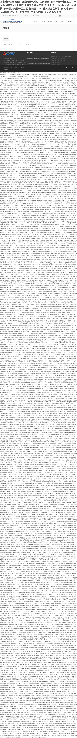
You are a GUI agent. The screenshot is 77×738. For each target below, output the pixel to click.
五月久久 (9, 183)
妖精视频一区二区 (22, 101)
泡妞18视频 (53, 99)
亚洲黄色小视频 (37, 344)
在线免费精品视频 (47, 413)
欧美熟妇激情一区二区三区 (61, 236)
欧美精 (35, 87)
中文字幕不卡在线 (64, 266)
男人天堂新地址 (24, 727)
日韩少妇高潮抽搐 (56, 192)
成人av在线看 (10, 228)
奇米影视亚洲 (55, 120)
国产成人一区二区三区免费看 (66, 367)
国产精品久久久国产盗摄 (24, 150)
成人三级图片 (5, 394)
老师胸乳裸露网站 (54, 548)
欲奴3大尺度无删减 (45, 99)
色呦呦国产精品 (34, 145)
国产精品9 (58, 657)
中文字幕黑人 (23, 426)
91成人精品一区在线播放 (38, 165)
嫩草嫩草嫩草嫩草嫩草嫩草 (43, 398)
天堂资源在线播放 (39, 306)
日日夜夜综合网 (14, 97)
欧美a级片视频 (23, 552)
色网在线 (44, 207)
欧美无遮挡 (53, 442)
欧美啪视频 (10, 533)
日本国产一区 (21, 556)
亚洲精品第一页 (64, 641)
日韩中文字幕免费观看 (66, 445)
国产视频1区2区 (31, 598)
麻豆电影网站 (69, 352)
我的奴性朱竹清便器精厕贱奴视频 (32, 103)
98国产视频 (11, 234)
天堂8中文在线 (30, 291)
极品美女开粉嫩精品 (63, 649)
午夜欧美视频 (13, 274)
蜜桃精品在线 (62, 483)
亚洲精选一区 (35, 556)
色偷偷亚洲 (66, 546)
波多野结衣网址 (26, 133)
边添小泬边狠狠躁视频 (35, 449)
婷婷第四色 (5, 384)
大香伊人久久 (12, 84)
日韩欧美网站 (10, 85)
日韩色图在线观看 (8, 502)
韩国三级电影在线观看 (65, 299)
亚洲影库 (51, 148)
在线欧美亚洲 (3, 407)
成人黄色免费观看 (4, 620)
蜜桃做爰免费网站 (18, 228)
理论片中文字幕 (38, 672)
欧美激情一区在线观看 (69, 242)
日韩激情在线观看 (57, 723)
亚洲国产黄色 (33, 476)
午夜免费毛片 (9, 257)
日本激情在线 (12, 384)
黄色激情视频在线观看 (59, 415)
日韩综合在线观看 (65, 327)
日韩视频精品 (36, 468)
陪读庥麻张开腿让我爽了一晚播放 (34, 346)
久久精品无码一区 (66, 348)
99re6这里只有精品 (31, 411)
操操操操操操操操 (19, 371)
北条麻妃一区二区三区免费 (60, 282)
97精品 (59, 163)
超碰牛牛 (4, 691)
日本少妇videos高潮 (64, 183)
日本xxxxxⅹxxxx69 (36, 266)
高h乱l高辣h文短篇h (67, 712)
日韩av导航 (41, 249)
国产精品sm (64, 122)
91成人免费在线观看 (22, 495)
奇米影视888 (63, 630)
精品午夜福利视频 (62, 135)
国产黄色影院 (58, 215)
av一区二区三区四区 (5, 325)
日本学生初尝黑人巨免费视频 (25, 97)
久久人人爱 (29, 354)
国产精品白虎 (18, 91)
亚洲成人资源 (19, 529)
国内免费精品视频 (4, 173)
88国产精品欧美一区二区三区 (49, 196)
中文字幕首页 (62, 141)
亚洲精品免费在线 (58, 123)
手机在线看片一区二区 (17, 327)
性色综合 (33, 285)
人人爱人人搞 (17, 289)
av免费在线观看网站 (47, 520)
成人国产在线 (55, 228)
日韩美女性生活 (69, 228)
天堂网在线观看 (4, 122)
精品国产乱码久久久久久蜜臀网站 (17, 266)
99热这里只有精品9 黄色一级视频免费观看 (65, 664)
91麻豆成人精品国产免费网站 (69, 285)
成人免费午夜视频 (15, 628)
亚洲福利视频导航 (49, 110)
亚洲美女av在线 (38, 291)
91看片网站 (45, 194)
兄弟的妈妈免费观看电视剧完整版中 (60, 316)
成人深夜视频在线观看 (14, 542)
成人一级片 (8, 723)
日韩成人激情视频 (44, 129)
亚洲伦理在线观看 (57, 653)
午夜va (6, 219)
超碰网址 (11, 440)
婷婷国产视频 (11, 455)
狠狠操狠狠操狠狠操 (71, 304)
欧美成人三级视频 (52, 152)
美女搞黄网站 (10, 268)
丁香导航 (6, 436)
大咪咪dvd (46, 203)
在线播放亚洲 (30, 375)
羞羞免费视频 (41, 535)
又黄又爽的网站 (45, 514)
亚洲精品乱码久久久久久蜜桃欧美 (21, 283)
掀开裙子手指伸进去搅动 (57, 356)
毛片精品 (69, 198)
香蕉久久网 (70, 510)
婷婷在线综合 (56, 108)
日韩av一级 (25, 344)
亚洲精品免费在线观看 (66, 541)
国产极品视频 (8, 93)
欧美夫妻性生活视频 (42, 82)
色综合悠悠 (60, 563)
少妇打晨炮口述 (61, 255)
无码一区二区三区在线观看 (41, 504)
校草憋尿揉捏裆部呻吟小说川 (40, 282)
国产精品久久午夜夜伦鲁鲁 (55, 558)
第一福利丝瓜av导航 (24, 297)
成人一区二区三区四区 (52, 95)
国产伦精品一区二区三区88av (18, 316)
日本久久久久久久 (24, 106)
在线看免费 (8, 350)
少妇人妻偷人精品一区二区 (42, 245)
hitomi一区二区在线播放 (12, 373)
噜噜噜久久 (53, 363)
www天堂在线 (47, 179)
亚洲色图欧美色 (54, 411)
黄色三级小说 (15, 243)
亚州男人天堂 (30, 514)
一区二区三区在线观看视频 (60, 238)
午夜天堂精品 (25, 156)
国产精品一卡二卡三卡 (13, 196)
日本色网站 (72, 234)
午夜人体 (66, 116)
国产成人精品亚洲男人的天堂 (14, 167)
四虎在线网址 (13, 318)
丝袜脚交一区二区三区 (48, 375)
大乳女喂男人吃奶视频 (6, 282)
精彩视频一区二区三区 (38, 664)
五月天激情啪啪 (41, 188)
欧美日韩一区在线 (42, 173)
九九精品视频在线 (66, 400)
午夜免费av (29, 737)
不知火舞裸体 (16, 430)
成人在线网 (64, 426)
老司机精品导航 (56, 426)
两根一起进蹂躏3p (6, 280)
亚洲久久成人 (28, 341)
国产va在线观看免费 (27, 184)
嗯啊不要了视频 (25, 255)
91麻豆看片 (62, 108)
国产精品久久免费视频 (41, 580)
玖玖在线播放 (26, 449)
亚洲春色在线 (71, 706)
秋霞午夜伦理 (34, 249)
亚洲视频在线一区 (51, 270)
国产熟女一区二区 (36, 354)
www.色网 (21, 122)
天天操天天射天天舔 (58, 150)
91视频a (66, 120)
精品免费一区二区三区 (47, 127)
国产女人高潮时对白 (33, 679)
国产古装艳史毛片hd (59, 116)
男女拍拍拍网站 (49, 186)
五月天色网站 (62, 203)
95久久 (15, 634)
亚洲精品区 (69, 135)
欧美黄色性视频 (7, 365)
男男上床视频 (18, 527)
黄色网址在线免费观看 (49, 714)
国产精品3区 (15, 346)
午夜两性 (31, 217)
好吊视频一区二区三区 (12, 501)
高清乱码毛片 (72, 466)
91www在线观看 (52, 82)
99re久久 (67, 360)
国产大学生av (22, 352)
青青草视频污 (10, 459)
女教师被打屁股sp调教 (61, 424)
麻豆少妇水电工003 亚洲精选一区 (32, 622)
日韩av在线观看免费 (50, 377)
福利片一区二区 (41, 369)
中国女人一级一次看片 (58, 240)
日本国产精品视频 (25, 402)
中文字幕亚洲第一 (22, 411)
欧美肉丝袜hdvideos (44, 259)
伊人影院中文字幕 (4, 603)
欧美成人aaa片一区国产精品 (11, 148)
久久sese (53, 341)
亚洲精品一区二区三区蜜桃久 (50, 563)
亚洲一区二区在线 (14, 426)
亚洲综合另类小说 (46, 392)
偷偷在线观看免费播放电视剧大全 (58, 403)
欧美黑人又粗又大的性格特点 (24, 560)
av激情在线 (54, 422)
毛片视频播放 (16, 516)
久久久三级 (44, 636)
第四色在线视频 (17, 502)
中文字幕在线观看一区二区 (18, 354)
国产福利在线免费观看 (54, 499)
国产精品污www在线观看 (42, 697)
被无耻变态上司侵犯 (71, 516)
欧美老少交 (53, 430)
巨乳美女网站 (32, 681)
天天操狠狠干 (38, 342)
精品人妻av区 (23, 424)
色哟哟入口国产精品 (30, 571)
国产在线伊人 (52, 527)
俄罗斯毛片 (29, 116)
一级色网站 (49, 386)
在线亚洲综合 (45, 310)
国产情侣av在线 (39, 122)
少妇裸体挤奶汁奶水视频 (65, 548)
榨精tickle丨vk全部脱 (40, 167)
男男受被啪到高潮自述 (12, 127)
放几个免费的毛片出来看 (15, 240)
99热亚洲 (73, 601)
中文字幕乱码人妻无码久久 (30, 112)
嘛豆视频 (43, 304)
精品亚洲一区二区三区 (60, 679)
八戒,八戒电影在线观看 (31, 314)
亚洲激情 (44, 552)
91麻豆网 (43, 266)
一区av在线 (29, 491)
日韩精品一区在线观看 (8, 520)
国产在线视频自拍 (39, 198)
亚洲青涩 (5, 223)
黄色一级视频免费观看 (43, 419)
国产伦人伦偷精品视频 (59, 360)
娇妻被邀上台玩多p (45, 331)
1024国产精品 (41, 632)
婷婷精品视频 (34, 729)
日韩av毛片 (29, 213)
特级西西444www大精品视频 (43, 285)
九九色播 (30, 243)
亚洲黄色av (26, 163)
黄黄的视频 (20, 693)
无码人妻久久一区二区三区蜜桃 (61, 409)
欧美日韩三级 (5, 417)
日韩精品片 (13, 497)
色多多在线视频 (57, 101)
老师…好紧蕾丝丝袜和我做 (62, 442)
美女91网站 (6, 82)
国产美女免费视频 (63, 112)
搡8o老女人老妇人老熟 (34, 89)
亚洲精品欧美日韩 (66, 103)
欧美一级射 (50, 630)
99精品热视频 (7, 226)
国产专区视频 (17, 242)
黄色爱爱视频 (67, 392)
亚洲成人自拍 (24, 82)
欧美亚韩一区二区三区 (34, 242)
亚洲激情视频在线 (34, 162)
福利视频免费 (66, 154)
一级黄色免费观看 (51, 611)
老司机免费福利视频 (60, 603)
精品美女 (57, 299)
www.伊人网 (49, 702)
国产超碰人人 (21, 624)
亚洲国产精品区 (20, 708)
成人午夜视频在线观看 (62, 165)
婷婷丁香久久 (12, 333)
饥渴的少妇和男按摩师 (14, 409)
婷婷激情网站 (46, 363)
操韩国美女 (49, 590)
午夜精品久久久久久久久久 (40, 274)
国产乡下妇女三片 (43, 80)
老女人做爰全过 (41, 263)
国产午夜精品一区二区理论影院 (22, 729)
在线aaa (20, 274)
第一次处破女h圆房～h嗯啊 (55, 390)
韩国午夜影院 (16, 145)
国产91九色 (57, 122)
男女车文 (18, 82)
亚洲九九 (39, 341)
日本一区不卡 (50, 620)
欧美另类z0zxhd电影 (15, 188)
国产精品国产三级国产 (57, 329)
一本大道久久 (71, 177)
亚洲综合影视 (40, 474)
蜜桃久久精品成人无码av (68, 224)
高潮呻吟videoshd (18, 459)
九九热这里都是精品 (31, 442)
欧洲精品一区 (47, 190)
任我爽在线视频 (73, 268)
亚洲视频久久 (73, 127)
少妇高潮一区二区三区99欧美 (16, 175)
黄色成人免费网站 (49, 523)
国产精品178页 (52, 89)
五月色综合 (49, 304)
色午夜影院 (5, 672)
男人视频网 (31, 322)
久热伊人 (49, 274)
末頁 (21, 44)
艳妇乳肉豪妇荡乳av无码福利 (15, 219)
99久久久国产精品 (37, 731)
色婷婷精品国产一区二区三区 (11, 135)
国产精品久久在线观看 (31, 546)
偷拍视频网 (37, 327)
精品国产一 (14, 386)
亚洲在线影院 (37, 409)
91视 (22, 264)
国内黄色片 (49, 417)
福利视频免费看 (71, 331)
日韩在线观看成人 (43, 499)
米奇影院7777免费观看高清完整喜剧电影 (43, 628)
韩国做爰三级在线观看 (49, 171)
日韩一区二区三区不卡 (12, 573)
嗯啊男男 (55, 257)
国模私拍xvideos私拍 (51, 167)
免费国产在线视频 (42, 78)
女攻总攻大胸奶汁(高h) (12, 203)
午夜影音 (60, 453)
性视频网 (14, 253)
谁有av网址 (29, 482)
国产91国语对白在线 (24, 723)
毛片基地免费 (42, 588)
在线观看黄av (59, 617)
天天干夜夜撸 (7, 118)
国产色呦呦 (39, 333)
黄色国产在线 (51, 224)
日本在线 (2, 434)
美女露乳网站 (11, 541)
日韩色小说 (13, 350)
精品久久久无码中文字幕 (55, 461)
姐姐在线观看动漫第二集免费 (48, 466)
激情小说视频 (7, 466)
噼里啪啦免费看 (12, 302)
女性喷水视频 (12, 402)
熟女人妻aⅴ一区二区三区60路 (29, 257)
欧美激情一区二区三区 (53, 478)
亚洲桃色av (27, 533)
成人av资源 (38, 367)
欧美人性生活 (59, 674)
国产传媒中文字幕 (22, 462)
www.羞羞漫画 (50, 78)
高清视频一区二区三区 (54, 85)
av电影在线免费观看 (39, 148)
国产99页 (29, 365)
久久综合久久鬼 (22, 116)
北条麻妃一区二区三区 (18, 179)
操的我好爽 (60, 131)
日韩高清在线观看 (11, 341)
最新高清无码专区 (46, 341)
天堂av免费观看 (7, 645)
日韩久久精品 (25, 242)
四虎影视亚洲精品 (69, 379)
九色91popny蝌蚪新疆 (68, 449)
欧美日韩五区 (61, 257)
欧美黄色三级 (72, 165)
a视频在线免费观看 (23, 615)
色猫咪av (68, 725)
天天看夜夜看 (17, 440)
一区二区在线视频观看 (59, 173)
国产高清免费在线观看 (54, 445)
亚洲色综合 (47, 531)
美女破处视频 (50, 647)
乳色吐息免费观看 (18, 735)
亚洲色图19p (48, 474)
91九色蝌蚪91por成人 (16, 251)
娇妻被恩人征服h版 (54, 203)
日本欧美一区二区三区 (35, 304)
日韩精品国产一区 (66, 668)
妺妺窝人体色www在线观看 (24, 394)
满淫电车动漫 (40, 411)
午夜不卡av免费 (21, 302)
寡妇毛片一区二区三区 (25, 421)
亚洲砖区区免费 (73, 499)
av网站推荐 (28, 266)
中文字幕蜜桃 (24, 679)
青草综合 (4, 560)
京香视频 (25, 554)
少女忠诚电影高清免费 (52, 175)
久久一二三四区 (41, 603)
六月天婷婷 (56, 278)
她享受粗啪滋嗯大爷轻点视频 (68, 455)
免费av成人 (50, 257)
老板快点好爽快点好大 (12, 544)
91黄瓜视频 (30, 148)
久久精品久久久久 (8, 716)
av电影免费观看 (18, 211)
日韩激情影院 (48, 634)
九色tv (54, 295)
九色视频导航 (73, 371)
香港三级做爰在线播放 (58, 226)
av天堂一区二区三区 (32, 474)
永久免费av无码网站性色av (37, 421)
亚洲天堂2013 (59, 611)
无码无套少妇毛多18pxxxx (8, 371)
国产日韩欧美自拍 (37, 721)
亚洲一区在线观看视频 (14, 382)
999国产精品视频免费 (14, 721)
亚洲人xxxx (55, 221)
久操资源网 (9, 676)
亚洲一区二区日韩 (18, 582)
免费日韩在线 (72, 114)
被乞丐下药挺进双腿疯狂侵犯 (34, 438)
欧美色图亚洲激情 (55, 421)
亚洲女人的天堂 (73, 428)
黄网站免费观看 (45, 287)
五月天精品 (35, 659)
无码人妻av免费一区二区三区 (34, 192)
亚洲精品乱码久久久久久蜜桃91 (49, 184)
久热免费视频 (57, 280)
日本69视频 (39, 194)
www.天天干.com (16, 205)
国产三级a (65, 306)
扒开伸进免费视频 (19, 594)
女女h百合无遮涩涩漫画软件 (46, 226)
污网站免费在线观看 (57, 451)
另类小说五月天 (11, 636)
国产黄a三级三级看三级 (44, 462)
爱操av (3, 257)
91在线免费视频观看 (33, 278)
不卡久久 (15, 400)
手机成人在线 (18, 105)
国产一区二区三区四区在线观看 (18, 363)
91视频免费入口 (8, 421)
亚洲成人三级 (37, 577)
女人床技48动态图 (19, 270)
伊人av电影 (23, 213)
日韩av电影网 (20, 712)
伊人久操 (9, 443)
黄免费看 (55, 156)
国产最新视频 (22, 649)
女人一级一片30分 (57, 622)
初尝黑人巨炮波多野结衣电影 (30, 472)
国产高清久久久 (14, 506)
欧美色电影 (31, 392)
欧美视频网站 (8, 362)
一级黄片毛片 (58, 97)
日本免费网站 (56, 145)
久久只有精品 (31, 422)
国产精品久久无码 (68, 527)
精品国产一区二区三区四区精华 (26, 544)
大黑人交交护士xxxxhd (31, 261)
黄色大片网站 (7, 251)
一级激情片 (56, 367)
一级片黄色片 (67, 123)
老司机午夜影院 (56, 274)
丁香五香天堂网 (36, 171)
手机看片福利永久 (27, 276)
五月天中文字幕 (37, 105)
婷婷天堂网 (3, 320)
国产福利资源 (6, 89)
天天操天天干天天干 (26, 289)
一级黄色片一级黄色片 (71, 417)
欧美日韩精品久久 (24, 392)
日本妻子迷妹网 (16, 78)
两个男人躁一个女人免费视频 (16, 173)
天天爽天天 (3, 373)
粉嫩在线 (44, 695)
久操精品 (59, 249)
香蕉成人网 (12, 293)
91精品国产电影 (34, 419)
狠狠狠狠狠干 (32, 293)
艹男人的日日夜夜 (55, 428)
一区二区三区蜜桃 (29, 480)
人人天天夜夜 (58, 466)
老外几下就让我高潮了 (60, 162)
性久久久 (19, 253)
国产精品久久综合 (35, 400)
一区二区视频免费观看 (50, 219)
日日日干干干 (24, 382)
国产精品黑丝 (31, 181)
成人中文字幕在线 (31, 91)
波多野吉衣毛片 (62, 352)
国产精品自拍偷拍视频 (48, 571)
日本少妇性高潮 (25, 331)
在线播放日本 (41, 110)
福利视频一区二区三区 (70, 283)
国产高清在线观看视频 (24, 127)
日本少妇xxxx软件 (35, 133)
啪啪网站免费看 (8, 179)
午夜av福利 (52, 306)
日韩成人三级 (51, 84)
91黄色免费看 (42, 521)
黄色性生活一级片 (62, 468)
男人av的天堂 (23, 628)
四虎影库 (52, 626)
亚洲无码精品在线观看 (23, 312)
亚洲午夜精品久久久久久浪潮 (9, 120)
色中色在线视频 (19, 158)
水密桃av (42, 209)
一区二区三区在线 (43, 84)
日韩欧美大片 (27, 362)
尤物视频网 (24, 280)
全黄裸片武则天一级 (58, 567)
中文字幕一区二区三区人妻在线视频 (35, 139)
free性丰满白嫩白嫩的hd (42, 424)
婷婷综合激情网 (11, 143)
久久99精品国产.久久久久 (68, 571)
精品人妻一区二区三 (48, 156)
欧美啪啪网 (51, 122)
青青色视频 (9, 377)
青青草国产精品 (13, 285)
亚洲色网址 (3, 518)
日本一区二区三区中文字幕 (32, 381)
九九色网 (23, 263)
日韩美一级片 (26, 348)
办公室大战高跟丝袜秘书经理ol (36, 135)
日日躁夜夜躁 (39, 487)
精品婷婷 (4, 537)
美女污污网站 (30, 205)
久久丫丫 (39, 445)
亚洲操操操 (12, 133)
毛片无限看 (30, 118)
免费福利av (22, 196)
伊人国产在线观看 (54, 209)
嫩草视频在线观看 (69, 552)
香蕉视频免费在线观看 (26, 659)
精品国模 (13, 95)
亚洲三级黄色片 (31, 245)
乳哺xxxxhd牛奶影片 (41, 169)
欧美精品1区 (30, 327)
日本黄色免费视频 (50, 596)
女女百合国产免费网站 (15, 295)
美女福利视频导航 (52, 163)
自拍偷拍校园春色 (53, 259)
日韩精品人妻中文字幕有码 (16, 342)
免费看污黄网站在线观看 (36, 255)
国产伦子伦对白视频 (9, 259)
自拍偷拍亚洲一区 (23, 245)
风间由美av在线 (45, 154)
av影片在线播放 (47, 483)
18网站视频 (58, 447)
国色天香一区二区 (4, 449)
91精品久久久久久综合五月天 (67, 333)
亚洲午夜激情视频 (63, 582)
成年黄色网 (68, 415)
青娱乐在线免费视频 (35, 209)
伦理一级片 (41, 639)
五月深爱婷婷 (26, 714)
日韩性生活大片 (12, 438)
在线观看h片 (9, 657)
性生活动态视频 (68, 565)
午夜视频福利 (18, 133)
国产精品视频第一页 (61, 270)
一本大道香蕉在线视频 (7, 592)
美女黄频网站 (9, 314)
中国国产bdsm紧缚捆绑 (14, 301)
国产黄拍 (6, 240)
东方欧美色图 (61, 411)
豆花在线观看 (41, 382)
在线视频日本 (12, 82)
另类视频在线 (69, 194)
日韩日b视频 (37, 666)
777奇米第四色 (17, 156)
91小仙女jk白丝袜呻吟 (16, 249)
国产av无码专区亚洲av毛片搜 (37, 489)
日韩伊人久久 (29, 247)
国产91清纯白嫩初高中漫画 (54, 106)
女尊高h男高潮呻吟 (54, 217)
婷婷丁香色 (30, 685)
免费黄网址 (70, 238)
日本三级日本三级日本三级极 (40, 137)
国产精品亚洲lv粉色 (7, 442)
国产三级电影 (41, 268)
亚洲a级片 (73, 725)
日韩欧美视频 (10, 87)
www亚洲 (55, 453)
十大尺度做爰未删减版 (46, 230)
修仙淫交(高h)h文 (69, 518)
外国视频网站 (29, 129)
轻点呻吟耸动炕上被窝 (24, 434)
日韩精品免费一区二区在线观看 (27, 310)
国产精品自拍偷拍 (40, 323)
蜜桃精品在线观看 (21, 291)
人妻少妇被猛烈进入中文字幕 (27, 561)
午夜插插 (13, 162)
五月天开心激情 (57, 127)
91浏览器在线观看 (9, 110)
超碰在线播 (24, 118)
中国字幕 (69, 697)
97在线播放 (9, 224)
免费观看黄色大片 (48, 506)
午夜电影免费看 (24, 430)
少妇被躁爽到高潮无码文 (36, 127)
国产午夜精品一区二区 (27, 251)
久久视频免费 (5, 550)
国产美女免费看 (66, 82)
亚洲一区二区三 (28, 664)
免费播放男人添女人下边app (46, 470)
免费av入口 (47, 626)
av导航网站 (18, 653)
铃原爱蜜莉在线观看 (29, 579)
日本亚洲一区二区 (29, 428)
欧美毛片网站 (23, 733)
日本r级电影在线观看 (35, 331)
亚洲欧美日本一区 (67, 261)
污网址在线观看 (66, 106)
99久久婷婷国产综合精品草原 (44, 93)
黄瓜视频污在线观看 (48, 337)
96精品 (52, 455)
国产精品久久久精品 (36, 719)
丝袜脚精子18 (68, 531)
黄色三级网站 (13, 207)
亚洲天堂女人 (35, 123)
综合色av (36, 228)
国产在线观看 (68, 173)
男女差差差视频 (67, 89)
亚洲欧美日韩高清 (17, 485)
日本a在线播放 (6, 489)
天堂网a (26, 706)
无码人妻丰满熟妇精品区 (29, 693)
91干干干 (52, 615)
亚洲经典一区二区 (29, 306)
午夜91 (25, 327)
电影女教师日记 (18, 449)
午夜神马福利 (70, 426)
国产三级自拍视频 (6, 546)
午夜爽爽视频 (59, 129)
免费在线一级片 (48, 381)
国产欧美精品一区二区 (17, 447)
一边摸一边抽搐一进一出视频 (13, 659)
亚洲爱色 (34, 560)
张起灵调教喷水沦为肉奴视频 (31, 630)
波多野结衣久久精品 (62, 80)
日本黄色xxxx (49, 101)
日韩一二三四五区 (10, 594)
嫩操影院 (67, 569)
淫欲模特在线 (70, 413)
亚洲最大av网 (39, 91)
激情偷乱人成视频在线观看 (69, 377)
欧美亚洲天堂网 (36, 384)
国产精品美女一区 (50, 447)
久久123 (3, 283)
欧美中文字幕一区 (33, 106)
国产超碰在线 (34, 236)
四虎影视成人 (39, 295)
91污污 (2, 135)
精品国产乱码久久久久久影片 (46, 145)
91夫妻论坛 (21, 501)
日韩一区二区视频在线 (57, 459)
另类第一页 (43, 242)
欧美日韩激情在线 (44, 103)
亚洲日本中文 (3, 116)
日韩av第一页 (46, 689)
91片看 (29, 554)
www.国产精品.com (51, 725)
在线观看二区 (47, 112)
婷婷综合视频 (70, 607)
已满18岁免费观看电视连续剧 (22, 476)
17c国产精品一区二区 (64, 636)
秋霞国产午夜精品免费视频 (31, 567)
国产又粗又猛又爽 (13, 261)
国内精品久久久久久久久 (48, 215)
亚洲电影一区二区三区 (32, 632)
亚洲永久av (62, 158)
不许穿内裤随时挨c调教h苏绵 (25, 320)
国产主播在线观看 (36, 394)
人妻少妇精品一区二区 (12, 116)
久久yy (64, 322)
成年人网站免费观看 (26, 120)
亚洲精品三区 (38, 432)
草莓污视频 (71, 539)
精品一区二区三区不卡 (5, 95)
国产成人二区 (52, 514)
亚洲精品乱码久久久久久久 (55, 154)
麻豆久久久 (29, 628)
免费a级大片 (25, 89)
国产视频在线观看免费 (59, 232)
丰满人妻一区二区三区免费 (60, 436)
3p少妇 (42, 171)
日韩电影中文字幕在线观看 (21, 697)
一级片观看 (50, 173)
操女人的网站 (73, 506)
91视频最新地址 (15, 723)
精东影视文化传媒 (16, 304)
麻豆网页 (35, 251)
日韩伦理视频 (55, 318)
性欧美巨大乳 (66, 506)
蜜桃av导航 (26, 215)
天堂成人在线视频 (53, 504)
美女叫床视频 (49, 240)
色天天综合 (17, 455)
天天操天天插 (27, 708)
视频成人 (58, 594)
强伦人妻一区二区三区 (46, 449)
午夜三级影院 (60, 527)
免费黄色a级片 (27, 123)
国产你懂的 (55, 304)
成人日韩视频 (31, 432)
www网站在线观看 (20, 333)
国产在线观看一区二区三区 (41, 388)
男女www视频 (24, 169)
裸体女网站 (26, 617)
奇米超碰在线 (38, 207)
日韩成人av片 (67, 489)
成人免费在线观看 (37, 184)
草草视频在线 (43, 468)
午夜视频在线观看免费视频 (62, 171)
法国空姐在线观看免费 (41, 525)
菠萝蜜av (59, 99)
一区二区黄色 (43, 550)
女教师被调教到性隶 (72, 468)
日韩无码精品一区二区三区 (42, 211)
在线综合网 (10, 641)
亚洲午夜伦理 (24, 99)
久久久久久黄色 (48, 165)
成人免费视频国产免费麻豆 (13, 141)
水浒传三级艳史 (31, 114)
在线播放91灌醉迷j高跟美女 (30, 110)
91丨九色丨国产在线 (55, 539)
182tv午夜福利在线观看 (5, 78)
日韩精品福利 (43, 133)
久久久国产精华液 (20, 546)
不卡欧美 (35, 97)
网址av (42, 371)
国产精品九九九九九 (68, 459)
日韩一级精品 (33, 163)
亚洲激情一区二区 (42, 95)
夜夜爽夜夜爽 (5, 123)
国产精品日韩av (59, 700)
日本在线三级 (37, 649)
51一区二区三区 (52, 320)
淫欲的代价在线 (18, 451)
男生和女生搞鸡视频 (17, 131)
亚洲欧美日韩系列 (71, 78)
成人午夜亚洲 (41, 87)
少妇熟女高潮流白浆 (16, 280)
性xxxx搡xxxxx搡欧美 (28, 219)
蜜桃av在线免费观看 (23, 405)
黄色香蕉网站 (27, 400)
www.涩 (6, 106)
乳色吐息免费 (9, 430)
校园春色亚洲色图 (66, 655)
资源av (20, 184)
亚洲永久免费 (63, 118)
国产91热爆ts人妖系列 (70, 421)
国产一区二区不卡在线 (13, 731)
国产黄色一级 (8, 632)
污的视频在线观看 (56, 348)
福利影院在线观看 (50, 200)
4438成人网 (10, 510)
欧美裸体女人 (18, 194)
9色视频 (21, 639)
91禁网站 (39, 472)
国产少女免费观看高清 (47, 518)
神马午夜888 (59, 358)
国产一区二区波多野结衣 (68, 358)
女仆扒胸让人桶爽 (10, 653)
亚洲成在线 (52, 299)
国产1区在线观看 (70, 476)
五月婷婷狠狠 (52, 697)
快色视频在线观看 (56, 301)
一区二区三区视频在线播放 (34, 691)
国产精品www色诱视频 (33, 430)
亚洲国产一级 (10, 537)
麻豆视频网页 (42, 162)
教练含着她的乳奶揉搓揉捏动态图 (59, 190)
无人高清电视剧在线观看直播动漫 (28, 93)
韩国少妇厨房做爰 (6, 162)
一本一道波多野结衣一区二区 (18, 190)
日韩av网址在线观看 (57, 386)
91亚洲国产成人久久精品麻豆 (65, 699)
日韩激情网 (33, 440)
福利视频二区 (59, 493)
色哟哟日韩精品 (52, 114)
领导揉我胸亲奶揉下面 (9, 580)
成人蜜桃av (26, 154)
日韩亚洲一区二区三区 (42, 314)
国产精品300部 (10, 729)
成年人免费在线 (35, 655)
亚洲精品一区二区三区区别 (28, 108)
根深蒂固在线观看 (47, 291)
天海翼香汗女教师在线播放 (48, 358)
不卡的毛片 (67, 308)
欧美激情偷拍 (48, 261)
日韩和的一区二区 (9, 582)
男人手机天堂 (60, 344)
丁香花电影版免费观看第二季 (44, 316)
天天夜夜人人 (8, 617)
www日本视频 (27, 236)
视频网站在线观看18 (26, 125)
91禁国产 (10, 516)
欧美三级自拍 (41, 261)
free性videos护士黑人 (21, 384)
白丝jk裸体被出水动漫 (19, 531)
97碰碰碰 (72, 497)
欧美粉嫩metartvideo (72, 322)
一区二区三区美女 (14, 192)
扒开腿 (44, 365)
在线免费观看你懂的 (58, 489)
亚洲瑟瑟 (13, 125)
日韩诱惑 (14, 443)
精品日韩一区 (46, 428)
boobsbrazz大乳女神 (66, 85)
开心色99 (54, 165)
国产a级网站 (4, 501)
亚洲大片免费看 (27, 84)
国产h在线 (54, 261)
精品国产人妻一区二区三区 (58, 93)
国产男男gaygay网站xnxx (52, 263)
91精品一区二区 (44, 350)
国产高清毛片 (62, 643)
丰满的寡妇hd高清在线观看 (63, 363)
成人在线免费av (55, 342)
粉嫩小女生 (43, 480)
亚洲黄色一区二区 (53, 243)
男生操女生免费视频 (56, 253)
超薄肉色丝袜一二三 (58, 619)
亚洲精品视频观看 (23, 200)
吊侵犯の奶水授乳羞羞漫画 (62, 371)
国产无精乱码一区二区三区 (15, 413)
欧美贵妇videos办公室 (61, 727)
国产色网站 (61, 95)
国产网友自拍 (72, 390)
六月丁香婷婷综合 (72, 710)
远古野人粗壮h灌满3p (29, 122)
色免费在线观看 (16, 213)
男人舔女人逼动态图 (54, 605)
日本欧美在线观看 (54, 462)
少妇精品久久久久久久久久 (34, 459)
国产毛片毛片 (62, 259)
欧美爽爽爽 (68, 108)
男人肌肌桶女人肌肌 (48, 160)
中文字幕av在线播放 (55, 491)
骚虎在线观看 (32, 518)
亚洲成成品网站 (65, 163)
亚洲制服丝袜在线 (22, 148)
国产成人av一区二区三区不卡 (31, 234)
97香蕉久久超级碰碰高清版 (29, 678)
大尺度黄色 (3, 339)
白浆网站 (62, 485)
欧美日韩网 (54, 516)
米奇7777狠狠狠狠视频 (40, 561)
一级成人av (69, 145)
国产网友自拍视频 (41, 146)
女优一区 (62, 181)
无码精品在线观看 (59, 615)
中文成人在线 (65, 657)
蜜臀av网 (15, 588)
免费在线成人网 (16, 93)
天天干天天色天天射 (63, 586)
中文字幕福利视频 (13, 394)
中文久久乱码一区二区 (62, 179)
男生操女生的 (27, 719)
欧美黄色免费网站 (34, 373)
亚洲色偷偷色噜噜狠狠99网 (60, 148)
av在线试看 (16, 649)
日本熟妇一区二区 (57, 712)
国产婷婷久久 (70, 282)
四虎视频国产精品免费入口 (14, 331)
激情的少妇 (62, 632)
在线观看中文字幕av (70, 603)
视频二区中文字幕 (31, 101)
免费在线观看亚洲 (38, 544)
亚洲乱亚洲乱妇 (11, 158)
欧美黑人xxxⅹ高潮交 (22, 386)
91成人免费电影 (9, 169)
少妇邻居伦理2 (32, 156)
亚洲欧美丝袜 (62, 263)
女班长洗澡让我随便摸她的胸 (40, 232)
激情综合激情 (38, 310)
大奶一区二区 (49, 146)
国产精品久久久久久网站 (25, 596)
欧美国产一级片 (20, 341)
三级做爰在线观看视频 (48, 251)
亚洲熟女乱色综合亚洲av (19, 314)
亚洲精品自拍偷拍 (69, 411)
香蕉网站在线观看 (54, 438)
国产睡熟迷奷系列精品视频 (52, 599)
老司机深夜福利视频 (43, 106)
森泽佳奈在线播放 (41, 386)
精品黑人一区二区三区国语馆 (52, 158)
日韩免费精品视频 (72, 700)
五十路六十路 (41, 641)
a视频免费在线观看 (23, 573)
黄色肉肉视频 (57, 110)
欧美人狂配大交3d (33, 558)
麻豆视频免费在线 (8, 700)
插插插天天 (57, 455)
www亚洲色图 (37, 514)
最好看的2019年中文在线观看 (16, 123)
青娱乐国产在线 (38, 322)
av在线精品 (73, 93)
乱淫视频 (70, 148)
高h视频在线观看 (54, 139)
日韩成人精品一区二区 (8, 112)
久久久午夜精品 (46, 681)
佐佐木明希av (62, 247)
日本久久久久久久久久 (10, 569)
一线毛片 (19, 350)
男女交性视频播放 (21, 139)
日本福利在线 (72, 337)
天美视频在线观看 (24, 518)
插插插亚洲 (17, 561)
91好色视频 (12, 535)
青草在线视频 (3, 323)
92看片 (66, 152)
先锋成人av (38, 108)
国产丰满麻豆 (67, 369)
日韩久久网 (14, 432)
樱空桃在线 (18, 255)
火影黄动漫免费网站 (47, 192)
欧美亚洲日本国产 (9, 108)
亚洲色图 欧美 (23, 259)
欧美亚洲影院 (15, 421)
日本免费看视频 (13, 348)
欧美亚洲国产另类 (46, 422)
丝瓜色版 (18, 438)
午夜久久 (8, 478)
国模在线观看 (4, 455)
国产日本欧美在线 (62, 516)
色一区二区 (40, 301)
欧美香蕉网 (24, 205)
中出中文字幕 (14, 598)
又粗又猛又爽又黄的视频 (68, 101)
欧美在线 (8, 171)
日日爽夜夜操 (38, 392)
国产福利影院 (3, 202)
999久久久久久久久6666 (55, 289)
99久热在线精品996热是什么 (31, 668)
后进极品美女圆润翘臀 (20, 523)
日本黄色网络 (26, 308)
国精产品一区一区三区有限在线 (14, 407)
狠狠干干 (25, 131)
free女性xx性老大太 (52, 468)
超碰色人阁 (25, 645)
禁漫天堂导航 (63, 702)
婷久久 (55, 249)
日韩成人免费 (18, 238)
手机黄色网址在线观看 (39, 377)
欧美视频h (56, 160)
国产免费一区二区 (35, 478)
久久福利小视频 (51, 234)
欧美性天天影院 (17, 403)
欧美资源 (37, 312)
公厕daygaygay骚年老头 (9, 681)
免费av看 (38, 101)
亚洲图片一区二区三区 (61, 697)
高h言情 (74, 447)
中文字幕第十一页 (9, 575)
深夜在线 (29, 384)
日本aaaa (17, 535)
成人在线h (51, 708)
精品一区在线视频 (46, 405)
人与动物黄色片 (11, 323)
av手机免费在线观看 (7, 619)
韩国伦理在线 (38, 422)
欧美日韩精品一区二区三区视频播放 (62, 146)
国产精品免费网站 (12, 146)
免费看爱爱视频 (44, 649)
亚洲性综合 (64, 362)
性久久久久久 (5, 301)
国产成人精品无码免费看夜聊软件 (10, 184)
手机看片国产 (43, 141)
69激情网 (67, 264)
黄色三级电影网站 (26, 586)
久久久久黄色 (69, 483)
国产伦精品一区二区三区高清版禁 (48, 657)
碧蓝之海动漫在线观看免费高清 (46, 123)
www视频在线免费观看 (47, 731)
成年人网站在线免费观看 (11, 462)
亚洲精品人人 (8, 304)
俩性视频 (35, 301)
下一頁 (16, 44)
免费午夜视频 (35, 226)
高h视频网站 (60, 89)
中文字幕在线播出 (50, 162)
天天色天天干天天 (4, 411)
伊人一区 (6, 91)
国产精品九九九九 (52, 651)
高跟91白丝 (38, 114)
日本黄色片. (39, 156)
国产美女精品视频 (47, 497)
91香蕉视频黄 (42, 312)
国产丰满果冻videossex (39, 718)
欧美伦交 (37, 264)
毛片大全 (50, 567)
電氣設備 (71, 27)
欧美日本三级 (55, 112)
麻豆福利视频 (55, 125)
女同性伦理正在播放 (47, 125)
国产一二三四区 (32, 169)
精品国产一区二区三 (58, 242)
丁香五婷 (13, 489)
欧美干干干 (40, 179)
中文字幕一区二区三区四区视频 (10, 114)
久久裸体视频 (42, 118)
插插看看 (46, 402)
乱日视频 (19, 264)
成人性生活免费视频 (28, 337)
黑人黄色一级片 (29, 221)
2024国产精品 (44, 400)
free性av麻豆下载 (46, 344)
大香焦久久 (22, 165)
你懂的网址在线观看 (67, 729)
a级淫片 (35, 356)
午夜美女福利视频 (17, 257)
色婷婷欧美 (22, 388)
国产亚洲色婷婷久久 (68, 681)
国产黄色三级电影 (18, 112)
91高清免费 (43, 577)
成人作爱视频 (55, 483)
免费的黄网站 (73, 154)
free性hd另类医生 (38, 497)
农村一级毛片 (46, 598)
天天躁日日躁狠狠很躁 (19, 221)
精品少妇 (31, 541)
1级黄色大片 (10, 202)
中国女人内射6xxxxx (15, 329)
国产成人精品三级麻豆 (59, 518)
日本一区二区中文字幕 (12, 232)
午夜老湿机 (64, 331)
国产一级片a (26, 689)
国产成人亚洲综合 (52, 131)
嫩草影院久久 (64, 301)
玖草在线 (40, 251)
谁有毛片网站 (41, 356)
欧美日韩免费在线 (35, 85)
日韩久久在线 (18, 223)
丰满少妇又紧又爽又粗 (67, 192)
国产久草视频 (56, 702)
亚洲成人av (16, 483)
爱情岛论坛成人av (65, 280)
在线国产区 (69, 643)
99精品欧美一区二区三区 (16, 554)
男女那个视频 (22, 325)
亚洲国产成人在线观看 (20, 390)
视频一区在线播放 (59, 234)
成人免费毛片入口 (49, 143)
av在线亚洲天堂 (73, 143)
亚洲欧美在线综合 (18, 85)
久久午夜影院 (47, 198)
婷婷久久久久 (52, 487)
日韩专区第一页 (4, 302)
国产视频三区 (45, 482)
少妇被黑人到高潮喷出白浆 (7, 129)
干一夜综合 (51, 232)
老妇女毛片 (65, 143)
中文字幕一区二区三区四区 (15, 672)
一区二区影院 (62, 318)
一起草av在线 (51, 105)
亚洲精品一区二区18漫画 (63, 268)
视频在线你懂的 (29, 302)
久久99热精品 (25, 502)
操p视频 (23, 520)
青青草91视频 (25, 223)
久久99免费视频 (22, 114)
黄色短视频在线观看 (52, 365)
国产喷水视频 (40, 442)
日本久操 (46, 122)
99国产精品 (2, 392)
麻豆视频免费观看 (51, 706)
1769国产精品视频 (34, 283)
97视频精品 (71, 184)
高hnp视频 (12, 299)
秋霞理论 (18, 120)
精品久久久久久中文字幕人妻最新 (44, 670)
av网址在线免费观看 (54, 402)
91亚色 (23, 619)
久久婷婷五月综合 (4, 266)
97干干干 (30, 344)
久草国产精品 (3, 422)
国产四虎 (57, 676)
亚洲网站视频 (64, 211)
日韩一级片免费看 (19, 143)
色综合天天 (54, 719)
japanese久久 (19, 622)
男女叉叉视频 (70, 659)
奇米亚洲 (47, 209)
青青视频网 (53, 733)
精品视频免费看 (52, 80)
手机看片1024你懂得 (63, 184)
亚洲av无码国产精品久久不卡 (46, 280)
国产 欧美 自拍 (65, 651)
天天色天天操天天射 (17, 377)
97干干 (38, 299)
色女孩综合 (3, 596)
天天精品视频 (73, 200)
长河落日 (68, 403)
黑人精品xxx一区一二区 (51, 535)
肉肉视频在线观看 (15, 226)
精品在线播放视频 (60, 685)
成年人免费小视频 (51, 133)
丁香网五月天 (40, 112)
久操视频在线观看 (68, 462)
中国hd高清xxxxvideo (28, 497)
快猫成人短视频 (42, 415)
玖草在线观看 (5, 402)
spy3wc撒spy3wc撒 (36, 125)
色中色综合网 (46, 679)
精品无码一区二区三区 (64, 544)
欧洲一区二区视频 (71, 162)
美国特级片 (59, 82)
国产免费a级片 (26, 230)
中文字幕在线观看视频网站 (27, 141)
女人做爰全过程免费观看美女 (53, 118)
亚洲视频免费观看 (26, 510)
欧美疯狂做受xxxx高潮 (40, 447)
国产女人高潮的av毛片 (40, 417)
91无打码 (7, 186)
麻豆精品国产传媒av (9, 428)
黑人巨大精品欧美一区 (54, 177)
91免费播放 (47, 253)
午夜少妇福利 (64, 598)
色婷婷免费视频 (69, 205)
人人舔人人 (7, 506)
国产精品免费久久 (67, 131)
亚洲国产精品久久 (26, 466)
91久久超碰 (44, 409)
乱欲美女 (46, 148)
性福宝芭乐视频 (73, 653)
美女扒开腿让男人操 (23, 339)
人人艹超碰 (21, 356)
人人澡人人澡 (11, 194)
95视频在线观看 (14, 325)
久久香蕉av (6, 567)
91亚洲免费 (56, 181)
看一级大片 (66, 434)
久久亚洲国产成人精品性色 (25, 80)
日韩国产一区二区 (47, 295)
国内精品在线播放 (33, 268)
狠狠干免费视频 (66, 215)
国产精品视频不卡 (19, 234)
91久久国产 (15, 198)
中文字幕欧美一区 (48, 249)
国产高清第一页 (58, 143)
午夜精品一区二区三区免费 (50, 135)
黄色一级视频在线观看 (48, 346)
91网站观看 (34, 95)
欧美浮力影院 (14, 356)
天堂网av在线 (13, 699)
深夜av (4, 459)
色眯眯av (3, 430)
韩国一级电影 (16, 584)
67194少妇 (11, 91)
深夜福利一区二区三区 (42, 163)
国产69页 (28, 523)
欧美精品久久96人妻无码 (50, 704)
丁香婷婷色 (55, 223)
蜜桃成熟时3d (8, 447)
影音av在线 (47, 442)
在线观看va (17, 99)
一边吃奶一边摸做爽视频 (46, 272)
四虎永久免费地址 (44, 339)
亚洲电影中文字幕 (16, 676)
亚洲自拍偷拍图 (34, 516)
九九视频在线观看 (51, 495)
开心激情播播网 (66, 127)
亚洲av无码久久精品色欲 (68, 501)
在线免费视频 (60, 392)
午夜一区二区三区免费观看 (29, 194)
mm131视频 (73, 672)
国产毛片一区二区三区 (13, 160)
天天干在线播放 (16, 287)
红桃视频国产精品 (59, 200)
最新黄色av (73, 542)
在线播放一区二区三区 (60, 575)
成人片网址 (55, 666)
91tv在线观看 (13, 139)
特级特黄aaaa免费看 (55, 333)
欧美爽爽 (22, 668)
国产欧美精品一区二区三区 (45, 221)
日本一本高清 (7, 615)
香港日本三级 (10, 200)
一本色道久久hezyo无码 (57, 474)
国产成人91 (28, 662)
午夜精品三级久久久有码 (70, 181)
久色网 (61, 449)
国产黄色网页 (5, 84)
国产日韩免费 (73, 280)
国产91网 (22, 160)
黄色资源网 (3, 183)
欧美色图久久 (68, 398)
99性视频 (52, 700)
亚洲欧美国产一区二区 (37, 365)
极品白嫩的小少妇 (21, 282)
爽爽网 (73, 422)
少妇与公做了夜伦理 (35, 230)
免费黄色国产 (59, 434)
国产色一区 (54, 392)
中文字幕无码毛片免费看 (68, 207)
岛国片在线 (60, 546)
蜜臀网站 (41, 381)
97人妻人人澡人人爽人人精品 (26, 499)
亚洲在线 (44, 270)
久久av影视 (67, 87)
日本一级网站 (28, 190)
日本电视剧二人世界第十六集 (57, 531)
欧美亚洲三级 (10, 242)
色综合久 (67, 93)
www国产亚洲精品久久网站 (30, 603)
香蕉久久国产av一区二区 (40, 620)
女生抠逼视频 (11, 236)
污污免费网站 (69, 232)
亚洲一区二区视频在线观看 (31, 143)
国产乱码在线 (28, 501)
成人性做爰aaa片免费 (46, 592)
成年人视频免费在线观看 (9, 590)
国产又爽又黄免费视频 (18, 177)
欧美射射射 (24, 422)
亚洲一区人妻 (61, 152)
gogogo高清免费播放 (45, 430)
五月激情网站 (70, 702)
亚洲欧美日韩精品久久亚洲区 (8, 270)
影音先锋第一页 (18, 714)
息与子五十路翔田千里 (28, 672)
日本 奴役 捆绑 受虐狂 (53, 141)
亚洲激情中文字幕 (18, 215)
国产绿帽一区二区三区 (43, 289)
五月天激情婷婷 (33, 641)
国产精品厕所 (6, 276)
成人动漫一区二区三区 (47, 367)
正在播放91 (30, 152)
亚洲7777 (4, 638)
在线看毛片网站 (25, 240)
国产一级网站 (49, 407)
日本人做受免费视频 (53, 560)
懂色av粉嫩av (66, 672)
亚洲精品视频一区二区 (66, 670)
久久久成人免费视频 (24, 203)
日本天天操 (31, 207)
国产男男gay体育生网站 (47, 116)
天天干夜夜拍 (42, 556)
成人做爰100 (67, 601)
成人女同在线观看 (64, 342)
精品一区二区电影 (36, 624)
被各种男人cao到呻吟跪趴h (70, 432)
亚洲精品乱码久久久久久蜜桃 (63, 320)
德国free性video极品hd (57, 497)
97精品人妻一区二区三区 (56, 103)
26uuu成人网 (24, 653)
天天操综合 (69, 605)
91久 (43, 472)
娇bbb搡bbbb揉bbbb (50, 632)
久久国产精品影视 (47, 308)
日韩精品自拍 (58, 91)
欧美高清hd (66, 620)
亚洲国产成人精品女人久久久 (36, 203)
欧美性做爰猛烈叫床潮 (32, 436)
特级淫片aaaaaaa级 (11, 209)
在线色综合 (4, 533)
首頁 (68, 27)
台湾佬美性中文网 (43, 567)
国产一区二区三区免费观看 (66, 272)
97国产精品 (53, 179)
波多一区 (65, 700)
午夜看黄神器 (22, 346)
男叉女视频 (37, 99)
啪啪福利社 (22, 381)
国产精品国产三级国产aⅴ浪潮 (32, 605)
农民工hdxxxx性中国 (66, 289)
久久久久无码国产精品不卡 (55, 350)
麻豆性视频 (45, 708)
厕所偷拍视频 (8, 660)
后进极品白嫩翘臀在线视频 (69, 407)
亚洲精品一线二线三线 (17, 103)
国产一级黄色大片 (59, 626)
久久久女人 (63, 145)
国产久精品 (48, 120)
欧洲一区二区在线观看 (47, 238)
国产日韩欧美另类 (4, 409)
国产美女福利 (70, 97)
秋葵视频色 (15, 312)
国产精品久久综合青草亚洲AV (58, 302)
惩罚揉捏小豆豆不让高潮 (46, 183)
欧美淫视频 (50, 283)
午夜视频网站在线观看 (16, 487)
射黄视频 (9, 278)
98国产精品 (53, 276)
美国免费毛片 (68, 687)
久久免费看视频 (24, 643)
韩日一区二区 (9, 596)
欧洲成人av (18, 548)
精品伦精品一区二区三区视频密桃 (66, 156)
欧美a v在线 (41, 247)
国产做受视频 (19, 84)
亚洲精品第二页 (70, 203)
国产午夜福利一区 (32, 386)
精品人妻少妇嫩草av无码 (70, 167)
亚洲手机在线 (16, 169)
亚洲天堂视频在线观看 (33, 339)
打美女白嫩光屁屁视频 (35, 154)
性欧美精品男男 (23, 192)
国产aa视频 (11, 163)
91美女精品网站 (48, 508)
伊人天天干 (39, 238)
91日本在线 (34, 289)
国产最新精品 (17, 129)
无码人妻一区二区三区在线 (61, 710)
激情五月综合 (44, 105)
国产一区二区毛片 (71, 293)
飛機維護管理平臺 (52, 16)
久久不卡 (43, 101)
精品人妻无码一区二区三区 (57, 394)
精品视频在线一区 (73, 301)
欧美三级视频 (56, 272)
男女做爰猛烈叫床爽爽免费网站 (61, 251)
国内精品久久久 (62, 413)
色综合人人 (73, 323)
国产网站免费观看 (27, 725)
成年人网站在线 (64, 539)
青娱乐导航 (36, 499)
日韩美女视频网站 (5, 702)
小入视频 (9, 369)
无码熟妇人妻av (42, 234)
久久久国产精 (17, 108)
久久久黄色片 (58, 224)
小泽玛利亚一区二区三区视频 (64, 443)
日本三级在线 (28, 624)
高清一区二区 (37, 224)
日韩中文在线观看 (24, 78)
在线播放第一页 (45, 443)
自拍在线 (36, 221)
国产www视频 (8, 346)
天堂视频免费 (66, 537)
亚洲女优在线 (44, 352)
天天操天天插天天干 (26, 548)
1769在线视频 (28, 508)
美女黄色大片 (43, 327)
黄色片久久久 (70, 362)
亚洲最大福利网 (34, 173)
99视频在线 (2, 287)
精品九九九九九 (70, 84)
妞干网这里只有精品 (27, 687)
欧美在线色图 (22, 198)
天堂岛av (47, 455)
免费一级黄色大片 (41, 683)
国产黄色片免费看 (38, 337)
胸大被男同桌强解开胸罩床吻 (14, 638)
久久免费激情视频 (68, 708)
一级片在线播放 (18, 575)
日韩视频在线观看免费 (46, 108)
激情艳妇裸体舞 (34, 186)
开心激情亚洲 (36, 529)
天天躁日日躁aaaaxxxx (32, 390)
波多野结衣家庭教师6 (51, 213)
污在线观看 (9, 213)
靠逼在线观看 (41, 143)
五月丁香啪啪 (42, 228)
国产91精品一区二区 (12, 495)
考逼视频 (16, 200)
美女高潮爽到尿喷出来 (59, 283)
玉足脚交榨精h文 (45, 438)
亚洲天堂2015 (14, 171)
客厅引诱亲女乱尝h (61, 295)
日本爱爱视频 (6, 192)
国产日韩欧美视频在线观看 (52, 266)
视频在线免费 (46, 276)
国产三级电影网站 (28, 529)
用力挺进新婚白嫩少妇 (57, 322)
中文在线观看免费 (50, 603)
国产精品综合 (71, 211)
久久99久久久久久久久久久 (16, 154)
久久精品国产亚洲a (66, 110)
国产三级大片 (27, 447)
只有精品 (4, 278)
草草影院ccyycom (44, 85)
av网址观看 (35, 462)
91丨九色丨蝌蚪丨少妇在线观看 (55, 137)
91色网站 (7, 217)
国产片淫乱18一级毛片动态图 (23, 489)
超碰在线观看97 (26, 249)
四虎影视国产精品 (61, 312)
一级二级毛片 (7, 643)
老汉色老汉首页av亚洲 (50, 268)
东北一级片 (26, 173)
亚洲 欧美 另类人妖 (53, 352)
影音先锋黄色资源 (66, 396)
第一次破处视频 (27, 95)
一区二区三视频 (57, 470)
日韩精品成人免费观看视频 (18, 369)
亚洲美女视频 (42, 348)
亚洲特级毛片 (7, 363)
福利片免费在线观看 (42, 546)
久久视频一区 (8, 613)
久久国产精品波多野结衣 (36, 358)
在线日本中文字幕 (70, 270)
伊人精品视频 (65, 390)
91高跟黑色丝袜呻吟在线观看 (16, 603)
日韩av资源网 (6, 97)
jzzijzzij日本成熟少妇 (69, 339)
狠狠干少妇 (63, 491)
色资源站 (49, 329)
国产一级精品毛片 (32, 82)
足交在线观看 (35, 80)
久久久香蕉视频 (6, 154)
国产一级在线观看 (9, 215)
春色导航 (2, 598)
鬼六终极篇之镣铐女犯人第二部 (50, 643)
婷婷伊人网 (48, 735)
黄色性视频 (18, 125)
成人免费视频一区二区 (69, 567)
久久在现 (35, 247)
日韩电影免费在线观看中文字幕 (66, 139)
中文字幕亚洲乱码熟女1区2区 (11, 499)
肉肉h (18, 443)
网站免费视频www (18, 110)
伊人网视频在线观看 (69, 615)
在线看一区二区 (19, 337)
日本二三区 (9, 287)
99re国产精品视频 (70, 158)
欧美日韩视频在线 (37, 116)
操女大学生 (22, 247)
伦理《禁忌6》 (5, 299)
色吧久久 (67, 234)
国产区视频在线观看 (67, 447)
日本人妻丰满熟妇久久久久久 (64, 213)
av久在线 (24, 91)
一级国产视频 (70, 525)
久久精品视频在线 (28, 356)
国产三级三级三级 (63, 125)
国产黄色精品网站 (4, 285)
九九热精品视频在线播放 (6, 80)
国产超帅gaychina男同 (25, 599)
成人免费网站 (33, 531)
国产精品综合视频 (64, 428)
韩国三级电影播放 (10, 415)
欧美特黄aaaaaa (69, 485)
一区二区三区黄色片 (48, 619)
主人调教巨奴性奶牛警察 (13, 310)
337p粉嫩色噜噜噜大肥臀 (61, 512)
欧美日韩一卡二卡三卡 (71, 335)
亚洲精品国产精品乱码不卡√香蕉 (45, 379)
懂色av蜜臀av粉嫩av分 (47, 360)
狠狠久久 (21, 335)
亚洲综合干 (64, 253)
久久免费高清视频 (37, 270)
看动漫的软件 (11, 223)
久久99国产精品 (62, 607)
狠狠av (56, 523)
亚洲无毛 (36, 118)
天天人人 (61, 120)
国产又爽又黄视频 (61, 521)
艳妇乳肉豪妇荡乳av (14, 436)
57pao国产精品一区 (23, 135)
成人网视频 (48, 356)
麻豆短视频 (62, 209)
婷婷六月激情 (63, 278)
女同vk (48, 548)
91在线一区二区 (42, 97)
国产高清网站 (49, 242)
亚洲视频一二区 (33, 78)
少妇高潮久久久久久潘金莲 (38, 120)
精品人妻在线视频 (35, 150)
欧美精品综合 (21, 285)
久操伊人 (27, 531)
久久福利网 (72, 537)
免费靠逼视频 (3, 636)
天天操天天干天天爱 (58, 202)
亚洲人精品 (56, 485)
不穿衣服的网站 (45, 638)
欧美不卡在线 (26, 211)
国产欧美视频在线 (61, 373)
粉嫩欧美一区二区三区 (36, 695)
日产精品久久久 (44, 325)
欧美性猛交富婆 (11, 527)
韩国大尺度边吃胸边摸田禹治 (65, 287)
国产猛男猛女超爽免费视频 (30, 158)
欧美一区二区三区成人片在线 (20, 666)
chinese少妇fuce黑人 (29, 202)
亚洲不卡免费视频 (65, 382)
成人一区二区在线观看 (68, 129)
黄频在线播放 (44, 114)
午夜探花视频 (48, 641)
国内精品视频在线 (9, 211)
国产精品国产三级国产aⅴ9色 (33, 325)
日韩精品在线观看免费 (26, 226)
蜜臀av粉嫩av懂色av (19, 202)
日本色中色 (67, 226)
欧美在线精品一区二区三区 (62, 495)
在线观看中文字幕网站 (29, 264)
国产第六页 (23, 183)
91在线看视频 (30, 563)
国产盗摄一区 (40, 676)
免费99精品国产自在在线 (55, 482)
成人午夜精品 (27, 85)
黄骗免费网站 (5, 234)
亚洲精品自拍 (30, 87)
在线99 (23, 367)
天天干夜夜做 (68, 243)
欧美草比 (15, 601)
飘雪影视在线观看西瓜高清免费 (10, 352)
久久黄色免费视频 (41, 200)
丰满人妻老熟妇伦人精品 (63, 114)
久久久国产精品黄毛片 (9, 238)
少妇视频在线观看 (34, 348)
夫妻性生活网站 (13, 101)
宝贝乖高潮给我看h (16, 118)
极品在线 (34, 341)
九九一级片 (44, 582)
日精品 (41, 434)
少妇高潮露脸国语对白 (35, 636)
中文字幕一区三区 (67, 329)
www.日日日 (37, 141)
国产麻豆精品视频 (26, 440)
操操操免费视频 (59, 369)
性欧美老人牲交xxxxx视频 (60, 78)
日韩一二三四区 (14, 245)
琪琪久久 (29, 462)
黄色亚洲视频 (31, 99)
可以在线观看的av (18, 464)
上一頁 (10, 44)
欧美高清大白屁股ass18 (41, 131)
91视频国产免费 (50, 97)
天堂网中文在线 (44, 264)
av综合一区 (19, 89)
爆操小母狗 (3, 594)
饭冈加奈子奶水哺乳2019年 (41, 461)
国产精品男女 (28, 160)
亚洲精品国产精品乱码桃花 (28, 167)
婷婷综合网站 (44, 354)
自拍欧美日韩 (18, 472)
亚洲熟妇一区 (65, 653)
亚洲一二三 (43, 727)
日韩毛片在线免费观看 (60, 525)
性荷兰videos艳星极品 (13, 106)
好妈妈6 (71, 641)
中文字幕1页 (48, 421)
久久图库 (14, 396)
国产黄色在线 (68, 291)
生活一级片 (5, 695)
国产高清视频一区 (8, 588)
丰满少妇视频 (67, 674)
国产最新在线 (67, 95)
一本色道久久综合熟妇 (27, 137)
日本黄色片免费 (49, 150)
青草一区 (38, 638)
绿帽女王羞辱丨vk (28, 371)
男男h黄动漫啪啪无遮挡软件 (62, 487)
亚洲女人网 (24, 253)
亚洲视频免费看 (23, 152)
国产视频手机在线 (37, 660)
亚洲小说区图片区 (49, 485)
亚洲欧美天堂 (65, 105)
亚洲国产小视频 (73, 683)
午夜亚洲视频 (8, 253)
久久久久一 (37, 152)
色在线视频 (15, 80)
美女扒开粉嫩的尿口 (51, 312)
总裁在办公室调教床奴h (15, 417)
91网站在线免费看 (36, 287)
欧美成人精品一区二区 (33, 588)
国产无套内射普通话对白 (54, 388)
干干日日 (66, 200)
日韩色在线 (21, 232)
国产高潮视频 (56, 449)
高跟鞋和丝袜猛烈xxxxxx (60, 293)
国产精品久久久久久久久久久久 (32, 177)
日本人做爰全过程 (31, 363)
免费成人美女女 (23, 243)
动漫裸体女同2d (44, 177)
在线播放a (68, 223)
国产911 (44, 255)
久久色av (38, 272)
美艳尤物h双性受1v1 (14, 424)
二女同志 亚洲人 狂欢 (57, 464)
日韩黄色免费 (61, 405)
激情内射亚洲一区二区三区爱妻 (54, 729)
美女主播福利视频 (32, 453)
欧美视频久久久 (28, 270)
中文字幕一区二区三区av (23, 146)
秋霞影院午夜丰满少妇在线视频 (41, 541)
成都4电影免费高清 (61, 725)
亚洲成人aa (66, 497)
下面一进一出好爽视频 (31, 369)
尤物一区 (51, 278)
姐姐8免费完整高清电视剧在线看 (56, 687)
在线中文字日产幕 (18, 512)
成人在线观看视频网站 (13, 297)
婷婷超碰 (16, 537)
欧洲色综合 (67, 579)
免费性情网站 (67, 240)
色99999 (18, 727)
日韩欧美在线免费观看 (60, 84)
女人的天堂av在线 (72, 346)
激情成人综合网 (31, 131)
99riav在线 (64, 97)
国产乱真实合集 (62, 638)
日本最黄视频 (65, 249)
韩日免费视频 (69, 217)
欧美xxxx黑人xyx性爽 (45, 396)
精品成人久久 (39, 571)
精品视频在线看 (44, 152)
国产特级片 (35, 535)
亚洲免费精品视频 (57, 660)
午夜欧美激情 (69, 575)
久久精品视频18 (53, 287)
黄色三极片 (53, 344)
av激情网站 (27, 175)
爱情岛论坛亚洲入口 (42, 257)
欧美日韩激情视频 (30, 388)
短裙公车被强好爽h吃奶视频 (64, 422)
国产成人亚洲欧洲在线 (38, 190)
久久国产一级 (61, 243)
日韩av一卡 (66, 137)
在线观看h (46, 139)
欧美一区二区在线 (55, 382)
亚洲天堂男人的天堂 (71, 318)
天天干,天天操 (11, 708)
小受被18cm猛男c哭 (42, 611)
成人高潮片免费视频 (11, 560)
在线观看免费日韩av (44, 278)
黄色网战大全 (49, 552)
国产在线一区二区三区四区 (30, 179)
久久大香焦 (50, 282)
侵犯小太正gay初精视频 (49, 91)
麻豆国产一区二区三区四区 (14, 137)
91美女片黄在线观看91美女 (6, 156)
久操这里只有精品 (14, 702)
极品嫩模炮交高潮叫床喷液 (29, 487)
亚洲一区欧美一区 (40, 699)
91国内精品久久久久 (47, 459)
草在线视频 (13, 89)
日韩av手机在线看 (15, 263)
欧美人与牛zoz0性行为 (51, 554)
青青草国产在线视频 (14, 122)
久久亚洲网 (11, 165)
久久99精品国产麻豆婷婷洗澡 (27, 613)
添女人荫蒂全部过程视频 (49, 434)
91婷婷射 (24, 438)
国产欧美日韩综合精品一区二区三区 (65, 196)
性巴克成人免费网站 (13, 150)
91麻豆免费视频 (45, 299)
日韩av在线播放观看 (65, 323)
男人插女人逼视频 (19, 299)
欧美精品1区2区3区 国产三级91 (32, 318)
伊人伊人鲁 (5, 133)
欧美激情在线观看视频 (62, 381)
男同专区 (34, 160)
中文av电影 (61, 87)
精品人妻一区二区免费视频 (15, 620)
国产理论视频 (19, 95)
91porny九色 (36, 129)
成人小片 (32, 312)
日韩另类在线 (35, 84)
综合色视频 (58, 105)
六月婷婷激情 (61, 223)
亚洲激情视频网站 (4, 348)
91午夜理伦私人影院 (37, 276)
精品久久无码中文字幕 (65, 160)
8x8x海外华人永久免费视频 (12, 392)
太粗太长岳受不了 (65, 609)
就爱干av (32, 594)
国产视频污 (18, 415)
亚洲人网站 (46, 544)
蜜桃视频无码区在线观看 (69, 451)
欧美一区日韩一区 (61, 535)
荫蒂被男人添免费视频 (35, 582)
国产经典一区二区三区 (9, 548)
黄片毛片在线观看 (71, 133)
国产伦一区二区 (43, 283)
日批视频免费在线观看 (34, 727)
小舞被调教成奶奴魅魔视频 (68, 99)
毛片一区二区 (11, 105)
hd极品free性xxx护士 (69, 344)
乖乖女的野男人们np (32, 360)
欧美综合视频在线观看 (67, 314)
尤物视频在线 (9, 283)
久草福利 (45, 320)
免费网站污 (31, 502)
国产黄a (11, 289)
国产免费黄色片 (23, 181)
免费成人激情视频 (72, 120)
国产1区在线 (41, 523)
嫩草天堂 (23, 129)
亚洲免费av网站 (8, 312)
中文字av (36, 259)
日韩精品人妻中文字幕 (37, 607)
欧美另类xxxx (14, 453)
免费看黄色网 (41, 186)
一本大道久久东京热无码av (58, 205)
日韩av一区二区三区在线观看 (48, 384)
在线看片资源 (70, 245)
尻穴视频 (42, 150)
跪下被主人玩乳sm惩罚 (22, 217)
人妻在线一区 (33, 223)
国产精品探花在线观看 (29, 396)
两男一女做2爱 (40, 158)
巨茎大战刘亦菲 (44, 89)
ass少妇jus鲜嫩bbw (25, 145)
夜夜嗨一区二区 (15, 183)
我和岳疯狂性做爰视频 (33, 280)
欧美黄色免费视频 (38, 375)
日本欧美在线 (34, 523)
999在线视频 (20, 396)
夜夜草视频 (64, 628)
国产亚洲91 (23, 718)
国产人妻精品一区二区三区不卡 (35, 506)
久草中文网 (48, 188)
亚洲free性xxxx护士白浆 (20, 87)
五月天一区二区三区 (27, 105)
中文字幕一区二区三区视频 (51, 87)
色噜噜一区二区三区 (5, 190)
